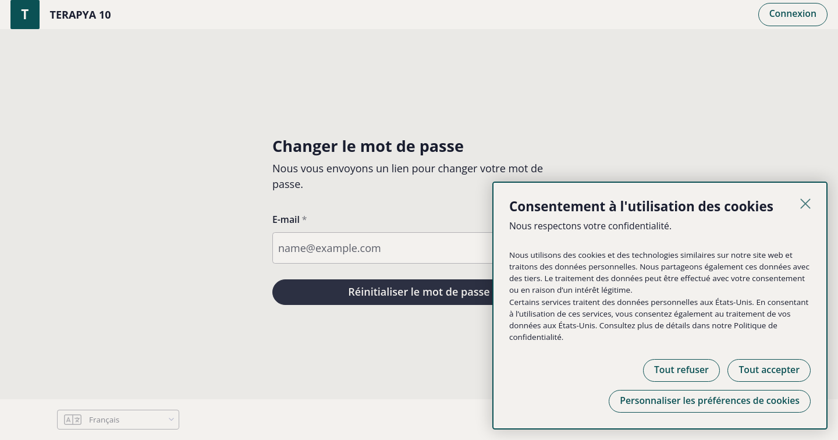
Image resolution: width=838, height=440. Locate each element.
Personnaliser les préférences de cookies (710, 400)
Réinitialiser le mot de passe (418, 292)
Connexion (792, 13)
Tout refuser (681, 369)
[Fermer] (805, 204)
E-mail (286, 219)
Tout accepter (769, 369)
